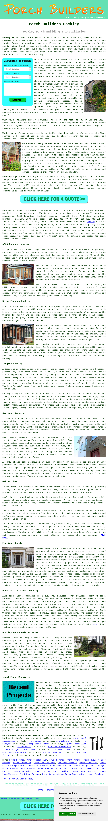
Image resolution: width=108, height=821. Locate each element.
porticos (40, 551)
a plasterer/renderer (59, 747)
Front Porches (16, 760)
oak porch (11, 487)
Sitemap (4, 799)
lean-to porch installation (56, 646)
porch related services (84, 669)
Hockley (91, 222)
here (95, 624)
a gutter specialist (75, 744)
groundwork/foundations (15, 752)
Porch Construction (36, 760)
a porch (66, 107)
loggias (75, 380)
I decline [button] (72, 813)
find (11, 596)
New (23, 799)
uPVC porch (71, 249)
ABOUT (82, 18)
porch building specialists (28, 638)
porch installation (73, 666)
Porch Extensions (89, 768)
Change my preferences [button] (86, 813)
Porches (36, 799)
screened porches (94, 74)
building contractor (68, 90)
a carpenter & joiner (37, 744)
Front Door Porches (44, 763)
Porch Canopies (22, 771)
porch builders (53, 616)
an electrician (61, 750)
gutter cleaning (52, 752)
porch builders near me (26, 711)
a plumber (36, 741)
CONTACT (90, 18)
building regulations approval (72, 177)
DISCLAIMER (100, 18)
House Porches (45, 768)
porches (29, 233)
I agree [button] (63, 813)
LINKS (74, 18)
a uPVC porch (71, 293)
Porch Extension (22, 763)
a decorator (24, 747)
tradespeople (49, 755)
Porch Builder (91, 760)
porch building (47, 627)
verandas (72, 74)
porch (49, 38)
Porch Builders (14, 799)
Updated (29, 799)
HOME (68, 18)
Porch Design (81, 766)
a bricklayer (63, 741)
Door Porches (28, 768)
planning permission (50, 146)
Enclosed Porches (67, 763)
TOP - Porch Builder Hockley (17, 779)
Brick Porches (56, 760)
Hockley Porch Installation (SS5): (22, 38)
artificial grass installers (18, 750)
